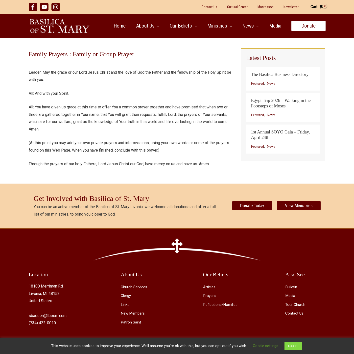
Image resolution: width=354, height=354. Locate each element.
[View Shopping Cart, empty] (317, 7)
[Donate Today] (252, 205)
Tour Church (295, 304)
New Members (133, 313)
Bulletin (291, 287)
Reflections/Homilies (221, 304)
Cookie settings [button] (265, 346)
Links (125, 304)
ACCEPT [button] (293, 346)
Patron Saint (131, 322)
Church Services (135, 287)
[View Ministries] (299, 205)
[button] (156, 25)
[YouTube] (44, 7)
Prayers (210, 295)
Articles (209, 287)
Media (290, 295)
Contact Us (294, 313)
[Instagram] (55, 7)
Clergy (126, 295)
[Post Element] (283, 79)
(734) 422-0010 (42, 323)
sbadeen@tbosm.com (48, 315)
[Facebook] (33, 7)
